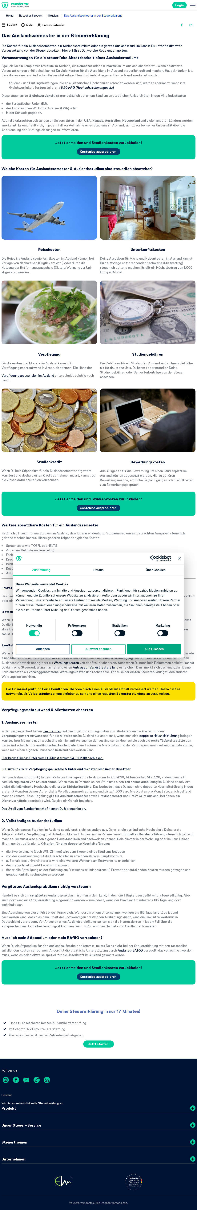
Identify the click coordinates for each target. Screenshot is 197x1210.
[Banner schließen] (180, 558)
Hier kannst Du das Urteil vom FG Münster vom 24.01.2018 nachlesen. (52, 758)
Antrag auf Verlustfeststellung (95, 667)
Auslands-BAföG (130, 950)
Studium (53, 15)
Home (10, 15)
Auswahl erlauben (98, 649)
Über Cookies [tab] (156, 570)
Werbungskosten (66, 663)
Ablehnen (43, 649)
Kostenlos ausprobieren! (98, 152)
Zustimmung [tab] (41, 570)
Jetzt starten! (98, 1044)
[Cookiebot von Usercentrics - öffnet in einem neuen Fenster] (154, 558)
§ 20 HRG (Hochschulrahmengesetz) (87, 88)
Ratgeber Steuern (30, 15)
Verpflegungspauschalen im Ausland (28, 375)
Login (179, 5)
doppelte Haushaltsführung (159, 735)
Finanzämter (52, 731)
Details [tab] (99, 570)
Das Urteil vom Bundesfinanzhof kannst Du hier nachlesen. (44, 808)
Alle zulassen (154, 649)
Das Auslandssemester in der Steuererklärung (93, 15)
